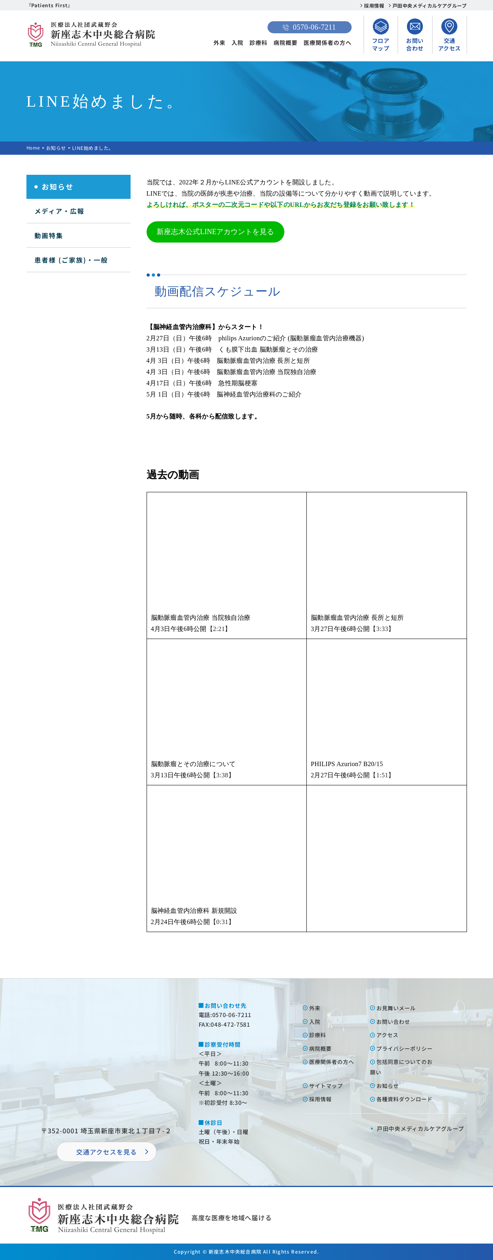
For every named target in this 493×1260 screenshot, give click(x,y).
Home (33, 147)
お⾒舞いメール (398, 1008)
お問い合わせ (395, 1021)
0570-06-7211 (309, 27)
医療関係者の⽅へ (334, 1062)
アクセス (388, 1035)
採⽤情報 (322, 1099)
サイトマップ (328, 1086)
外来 (219, 42)
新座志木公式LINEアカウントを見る (215, 232)
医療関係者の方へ (328, 42)
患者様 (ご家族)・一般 (71, 260)
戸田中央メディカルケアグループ (429, 5)
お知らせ (57, 147)
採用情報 (374, 5)
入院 (237, 42)
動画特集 (48, 235)
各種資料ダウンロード (407, 1099)
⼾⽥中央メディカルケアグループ (420, 1128)
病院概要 (286, 42)
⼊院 (316, 1021)
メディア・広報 (59, 211)
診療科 (259, 42)
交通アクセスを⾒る (106, 1152)
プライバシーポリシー (407, 1048)
